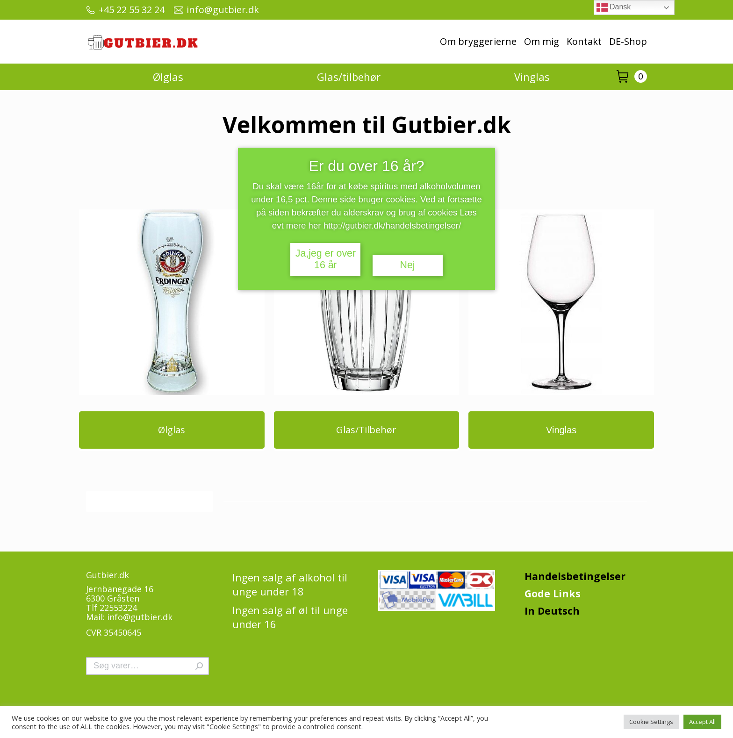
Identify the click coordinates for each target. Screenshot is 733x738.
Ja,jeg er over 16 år (325, 259)
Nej (407, 265)
